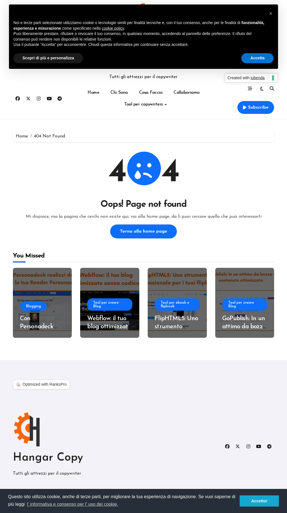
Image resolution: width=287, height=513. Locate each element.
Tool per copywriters (145, 104)
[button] (270, 13)
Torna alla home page (143, 231)
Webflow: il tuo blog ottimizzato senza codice (109, 326)
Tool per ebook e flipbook (175, 304)
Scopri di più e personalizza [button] (48, 58)
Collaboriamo (186, 92)
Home (93, 92)
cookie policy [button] (113, 28)
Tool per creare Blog (106, 304)
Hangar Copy (48, 457)
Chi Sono (119, 92)
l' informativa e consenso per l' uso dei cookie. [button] (72, 504)
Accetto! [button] (259, 501)
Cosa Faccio (151, 92)
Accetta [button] (257, 58)
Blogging (33, 306)
